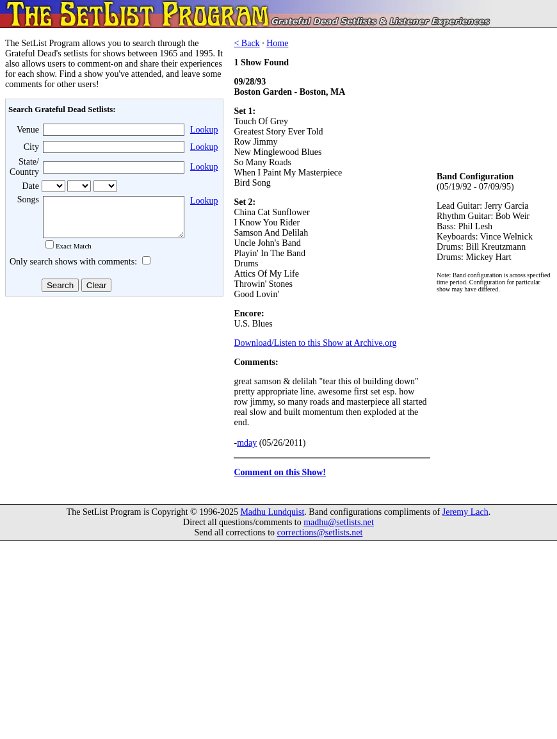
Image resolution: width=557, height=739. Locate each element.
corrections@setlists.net (320, 540)
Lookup (204, 129)
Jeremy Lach (465, 519)
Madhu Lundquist (272, 519)
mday (247, 443)
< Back (246, 43)
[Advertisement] (112, 402)
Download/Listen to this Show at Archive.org (315, 343)
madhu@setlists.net (338, 530)
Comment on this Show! (280, 472)
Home (277, 43)
